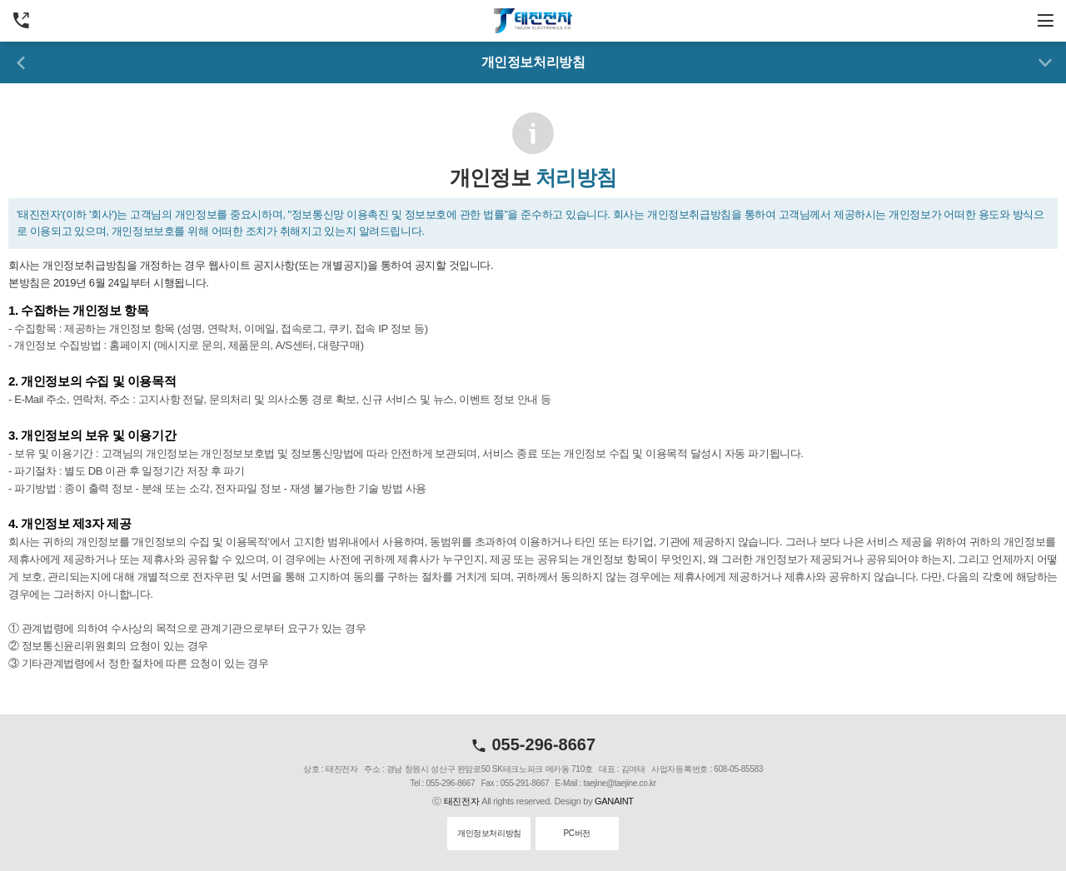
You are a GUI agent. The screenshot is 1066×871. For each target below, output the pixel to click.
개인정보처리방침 (489, 833)
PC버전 (576, 833)
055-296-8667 (533, 744)
